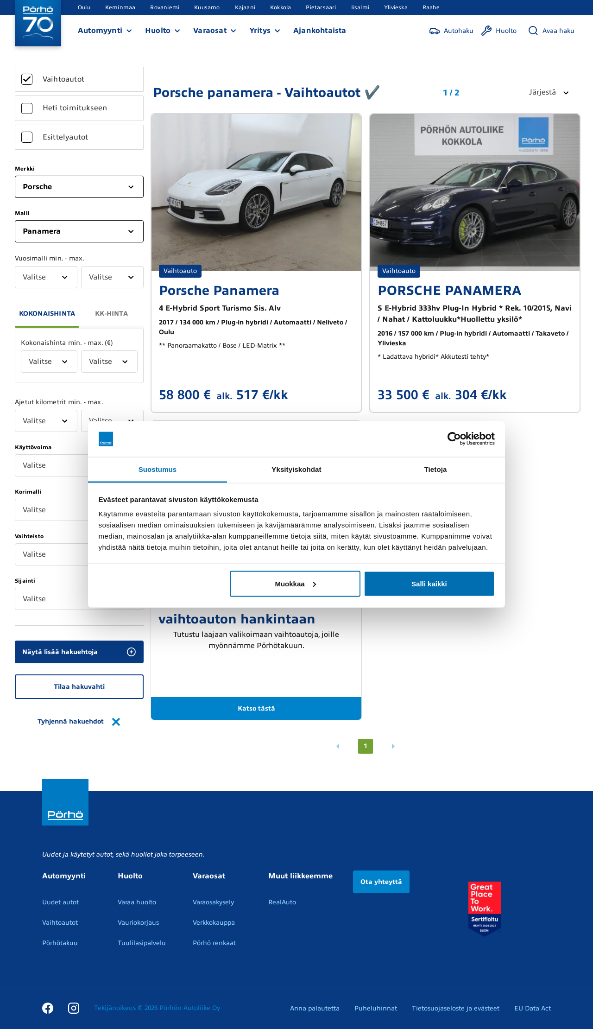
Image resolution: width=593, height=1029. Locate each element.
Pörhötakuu (60, 943)
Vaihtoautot (60, 922)
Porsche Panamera (219, 290)
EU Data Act (532, 1008)
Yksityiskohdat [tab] (296, 469)
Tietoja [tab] (435, 469)
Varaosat (210, 30)
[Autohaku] (451, 30)
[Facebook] (47, 1008)
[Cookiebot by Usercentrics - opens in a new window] (454, 439)
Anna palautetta (315, 1008)
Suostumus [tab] (158, 469)
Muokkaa (295, 583)
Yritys (260, 30)
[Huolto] (498, 30)
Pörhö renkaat (214, 943)
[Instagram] (73, 1008)
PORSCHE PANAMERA (449, 290)
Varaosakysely (213, 902)
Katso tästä (256, 708)
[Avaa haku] (551, 30)
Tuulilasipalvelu (142, 943)
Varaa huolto (137, 902)
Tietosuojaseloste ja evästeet (455, 1008)
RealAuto (282, 902)
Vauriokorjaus (138, 922)
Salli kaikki (429, 583)
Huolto (157, 30)
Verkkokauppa (214, 922)
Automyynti (100, 30)
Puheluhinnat (375, 1008)
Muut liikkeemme (300, 876)
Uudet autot (60, 902)
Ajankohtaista (320, 30)
